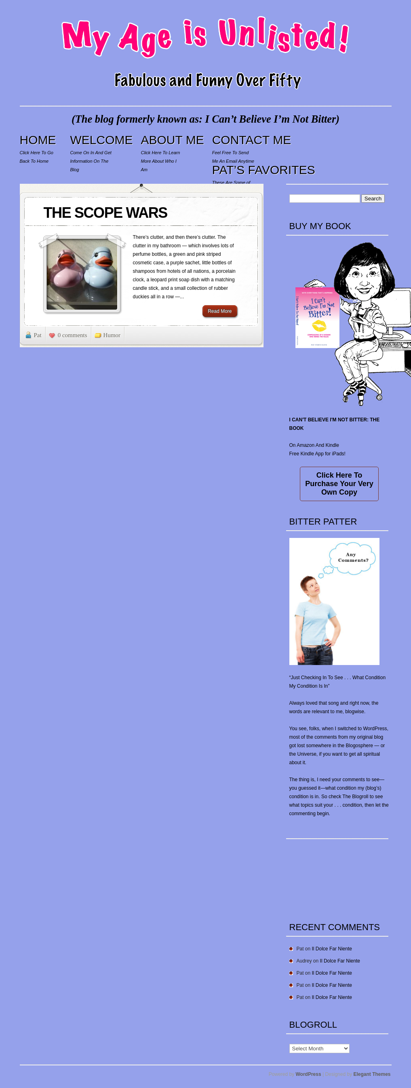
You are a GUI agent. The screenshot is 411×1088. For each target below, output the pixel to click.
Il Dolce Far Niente (332, 949)
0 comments (72, 335)
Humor (112, 335)
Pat (38, 335)
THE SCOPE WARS (105, 212)
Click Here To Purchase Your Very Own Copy (339, 483)
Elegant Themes (371, 1074)
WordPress (308, 1074)
